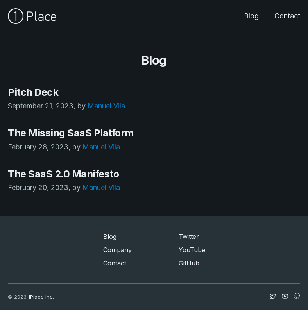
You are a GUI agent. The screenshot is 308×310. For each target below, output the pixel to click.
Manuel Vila (106, 106)
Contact (287, 16)
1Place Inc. (41, 297)
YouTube (192, 250)
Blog (251, 16)
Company (117, 250)
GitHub (189, 263)
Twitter (189, 236)
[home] (32, 16)
